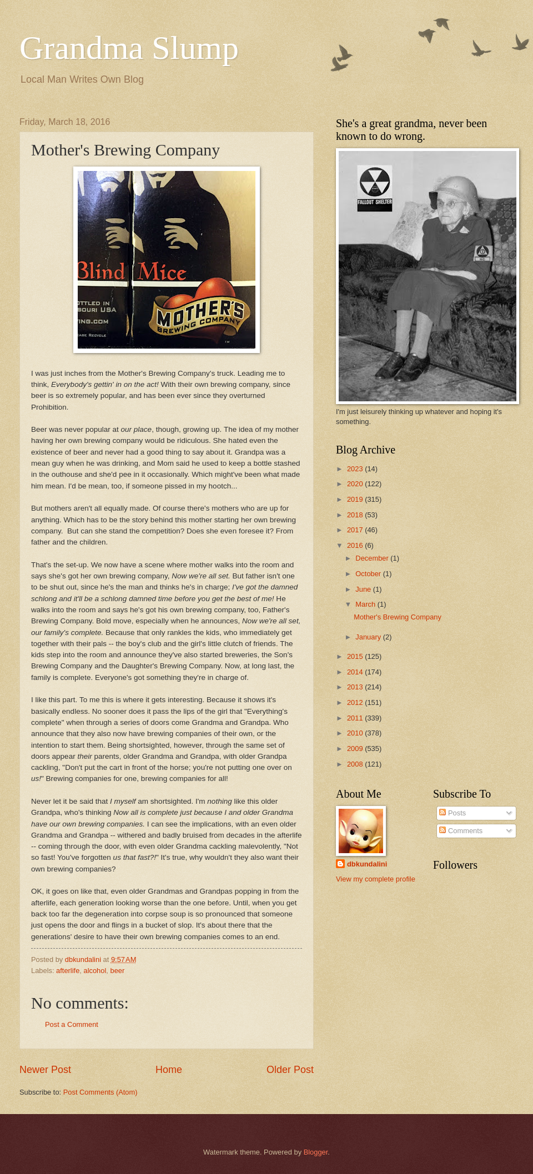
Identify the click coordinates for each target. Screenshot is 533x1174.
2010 (356, 733)
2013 (356, 687)
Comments (460, 831)
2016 (356, 545)
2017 (356, 530)
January (369, 637)
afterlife (67, 970)
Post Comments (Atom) (100, 1092)
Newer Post (45, 1069)
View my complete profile (375, 879)
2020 (356, 484)
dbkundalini (367, 864)
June (364, 589)
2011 (356, 718)
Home (168, 1069)
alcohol (95, 970)
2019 (356, 499)
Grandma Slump (129, 47)
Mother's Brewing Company (397, 617)
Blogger (316, 1152)
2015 (356, 656)
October (369, 574)
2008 (356, 764)
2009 (356, 748)
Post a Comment (71, 1024)
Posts (452, 813)
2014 (356, 672)
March (366, 604)
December (372, 558)
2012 (356, 702)
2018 (356, 515)
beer (117, 970)
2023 (356, 469)
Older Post (290, 1069)
